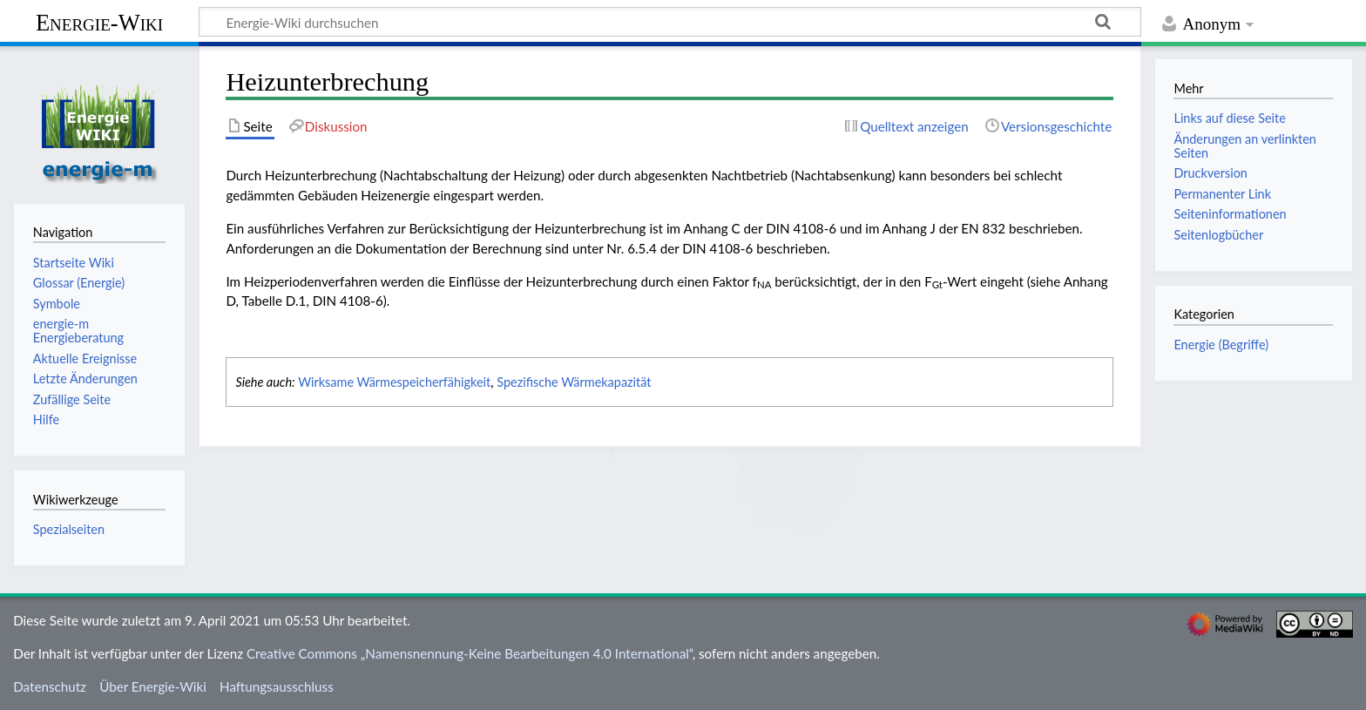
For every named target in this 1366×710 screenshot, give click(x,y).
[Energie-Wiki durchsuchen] (669, 22)
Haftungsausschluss (277, 686)
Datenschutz (49, 686)
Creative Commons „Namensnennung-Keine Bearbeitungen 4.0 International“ (470, 653)
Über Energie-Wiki (152, 686)
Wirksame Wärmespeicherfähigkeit (394, 382)
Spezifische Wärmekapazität (574, 382)
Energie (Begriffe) (1220, 344)
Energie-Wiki (99, 23)
